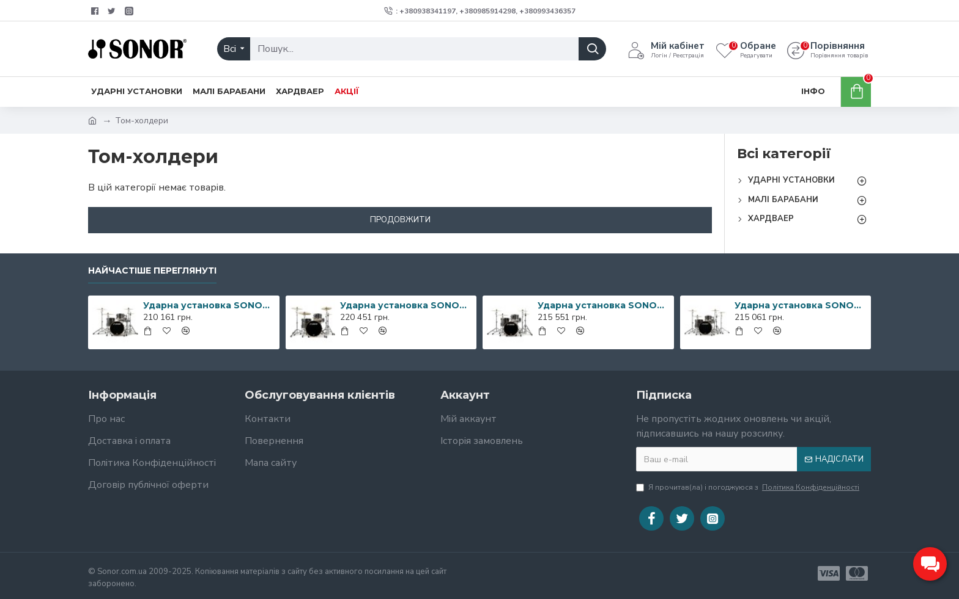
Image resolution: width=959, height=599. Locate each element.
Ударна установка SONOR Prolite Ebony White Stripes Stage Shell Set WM (406, 305)
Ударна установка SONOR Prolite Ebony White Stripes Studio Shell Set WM (604, 305)
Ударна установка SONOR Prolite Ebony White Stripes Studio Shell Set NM (209, 305)
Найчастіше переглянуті (152, 271)
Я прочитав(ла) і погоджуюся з (748, 487)
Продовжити (400, 219)
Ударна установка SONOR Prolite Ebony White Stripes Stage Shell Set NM (801, 305)
